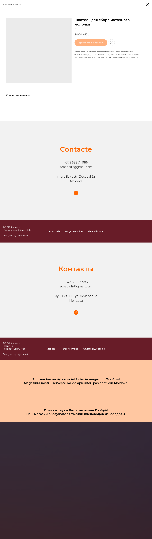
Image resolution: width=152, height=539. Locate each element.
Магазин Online (69, 348)
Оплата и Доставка (94, 348)
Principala (54, 231)
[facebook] (76, 193)
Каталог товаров (13, 4)
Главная (51, 348)
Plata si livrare (95, 231)
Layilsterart (22, 235)
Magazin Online (74, 231)
